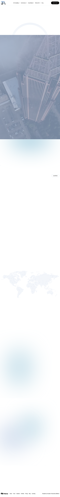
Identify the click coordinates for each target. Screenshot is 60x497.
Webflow (57, 493)
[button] (16, 2)
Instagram (3, 490)
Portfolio (22, 493)
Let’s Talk (4, 259)
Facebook (9, 490)
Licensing (33, 493)
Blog (42, 2)
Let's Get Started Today (43, 485)
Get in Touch (55, 2)
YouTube (14, 490)
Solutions (18, 493)
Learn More (55, 175)
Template (44, 493)
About (11, 493)
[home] (3, 3)
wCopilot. (49, 493)
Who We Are (5, 292)
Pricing (26, 493)
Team (14, 493)
